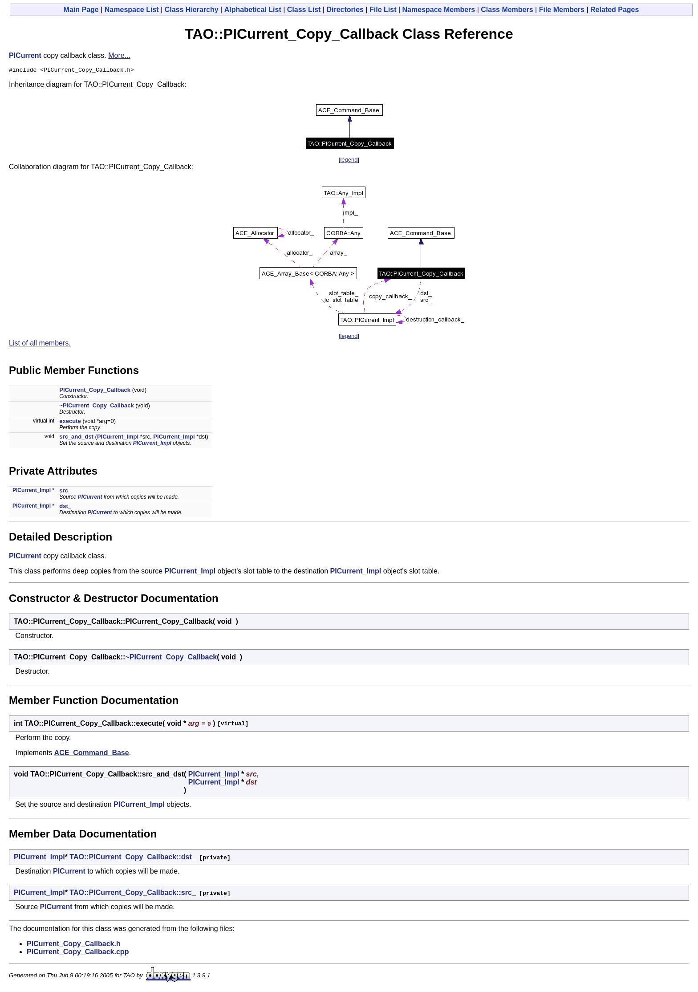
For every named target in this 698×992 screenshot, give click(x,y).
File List (382, 9)
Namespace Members (438, 9)
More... (119, 55)
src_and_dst (76, 438)
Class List (304, 9)
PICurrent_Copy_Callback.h (74, 945)
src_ (65, 491)
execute (70, 422)
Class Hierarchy (192, 9)
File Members (561, 9)
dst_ (65, 507)
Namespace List (132, 9)
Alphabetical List (252, 9)
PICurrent (25, 55)
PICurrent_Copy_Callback (94, 391)
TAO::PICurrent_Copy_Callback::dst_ (132, 858)
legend (348, 161)
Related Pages (614, 9)
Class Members (507, 9)
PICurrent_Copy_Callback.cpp (78, 953)
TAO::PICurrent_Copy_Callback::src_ (132, 894)
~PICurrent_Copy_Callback (96, 406)
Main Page (81, 9)
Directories (345, 9)
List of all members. (40, 344)
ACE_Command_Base (91, 754)
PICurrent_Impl (117, 438)
